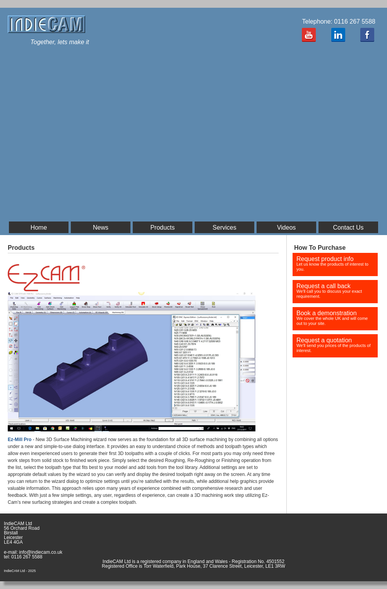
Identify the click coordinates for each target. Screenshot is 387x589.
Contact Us (348, 227)
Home (39, 227)
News (100, 227)
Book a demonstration (332, 318)
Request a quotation (333, 345)
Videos (286, 227)
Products (162, 227)
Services (224, 227)
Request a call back (329, 291)
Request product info (332, 263)
